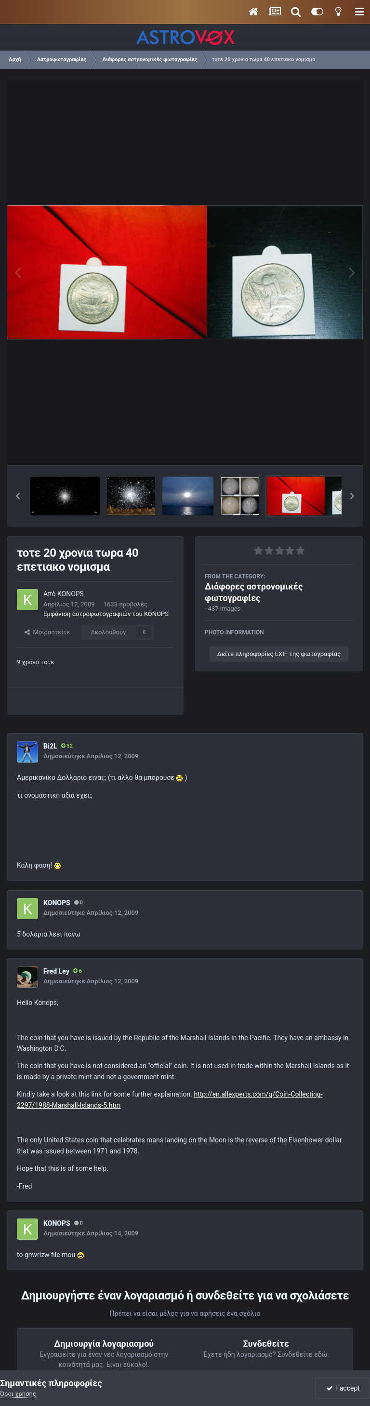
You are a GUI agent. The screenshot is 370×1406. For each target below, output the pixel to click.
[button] (17, 496)
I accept (343, 1388)
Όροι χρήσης (18, 1393)
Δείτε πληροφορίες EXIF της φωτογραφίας (279, 653)
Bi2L (50, 746)
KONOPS (70, 594)
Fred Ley (56, 971)
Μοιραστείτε (47, 632)
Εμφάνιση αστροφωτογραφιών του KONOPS (106, 613)
